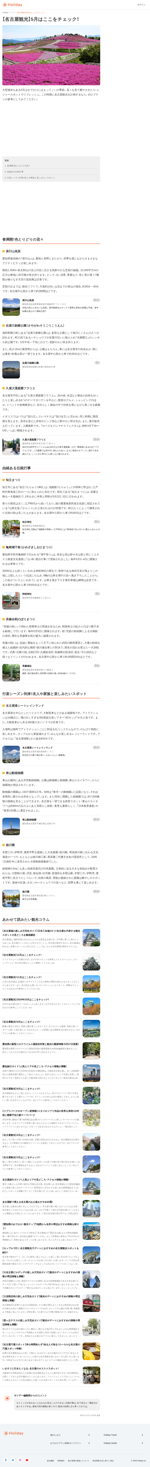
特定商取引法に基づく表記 (103, 1461)
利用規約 (60, 1461)
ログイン (141, 4)
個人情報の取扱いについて (78, 1461)
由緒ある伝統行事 (15, 172)
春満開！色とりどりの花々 (18, 166)
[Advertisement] (51, 129)
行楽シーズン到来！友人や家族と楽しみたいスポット (31, 177)
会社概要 (50, 1461)
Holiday (12, 4)
